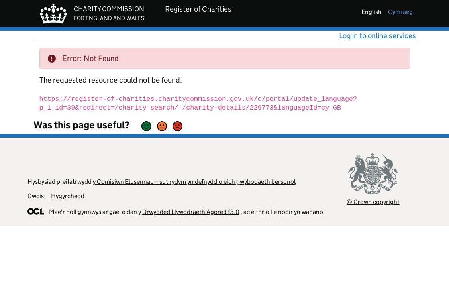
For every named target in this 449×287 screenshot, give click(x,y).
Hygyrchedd (67, 196)
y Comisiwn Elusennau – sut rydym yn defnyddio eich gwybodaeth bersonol (194, 181)
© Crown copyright (373, 202)
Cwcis (35, 196)
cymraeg (400, 12)
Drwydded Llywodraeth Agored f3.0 (190, 212)
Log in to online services (377, 35)
